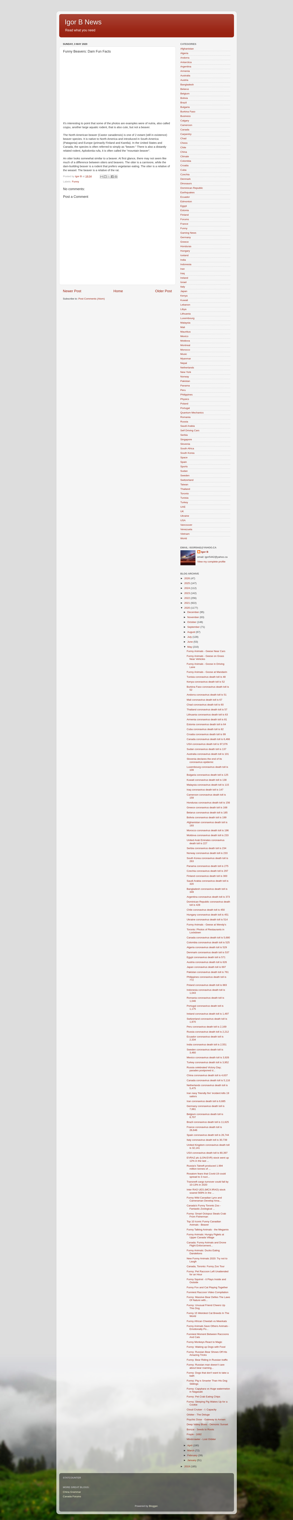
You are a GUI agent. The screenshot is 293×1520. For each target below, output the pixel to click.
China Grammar (72, 1492)
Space (184, 457)
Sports (184, 466)
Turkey (184, 502)
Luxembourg (187, 318)
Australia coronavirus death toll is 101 (208, 754)
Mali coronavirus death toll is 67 (204, 699)
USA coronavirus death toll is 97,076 (207, 744)
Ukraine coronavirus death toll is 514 (207, 919)
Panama (185, 385)
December (193, 612)
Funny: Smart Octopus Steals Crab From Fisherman (206, 1215)
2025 (187, 583)
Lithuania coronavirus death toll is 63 (207, 714)
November (193, 617)
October (192, 622)
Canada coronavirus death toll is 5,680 (208, 937)
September (194, 627)
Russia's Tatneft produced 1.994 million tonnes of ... (205, 1167)
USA (183, 520)
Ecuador (185, 197)
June (190, 641)
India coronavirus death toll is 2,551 (206, 1044)
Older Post (163, 291)
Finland (184, 214)
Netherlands (187, 367)
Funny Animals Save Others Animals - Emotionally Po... (208, 1327)
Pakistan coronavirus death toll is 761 (208, 972)
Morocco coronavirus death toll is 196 (208, 830)
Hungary (185, 250)
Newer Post (72, 291)
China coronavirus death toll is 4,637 (207, 1075)
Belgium (185, 93)
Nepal (183, 363)
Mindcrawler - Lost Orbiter (201, 1439)
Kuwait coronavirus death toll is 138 (206, 779)
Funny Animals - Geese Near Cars (206, 651)
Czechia (185, 174)
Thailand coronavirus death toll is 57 (207, 709)
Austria (184, 80)
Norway (184, 376)
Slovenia (185, 444)
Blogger (153, 1506)
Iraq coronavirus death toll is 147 (205, 789)
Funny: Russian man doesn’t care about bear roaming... (205, 1366)
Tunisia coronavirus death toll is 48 (206, 676)
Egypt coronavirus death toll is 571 (206, 957)
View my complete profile (211, 561)
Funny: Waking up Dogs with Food (206, 1346)
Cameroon (186, 125)
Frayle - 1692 (194, 1434)
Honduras (186, 246)
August (191, 632)
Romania (185, 417)
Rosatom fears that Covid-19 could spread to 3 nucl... (206, 1175)
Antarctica (186, 62)
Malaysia (185, 322)
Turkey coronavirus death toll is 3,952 (208, 1062)
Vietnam (185, 533)
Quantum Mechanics (192, 412)
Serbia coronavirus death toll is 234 (206, 848)
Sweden (185, 475)
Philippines (186, 394)
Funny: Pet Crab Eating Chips (203, 1396)
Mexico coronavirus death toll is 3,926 (208, 1057)
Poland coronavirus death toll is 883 (207, 985)
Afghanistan (187, 48)
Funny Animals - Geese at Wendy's (206, 924)
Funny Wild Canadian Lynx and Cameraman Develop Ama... (204, 1199)
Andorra (184, 57)
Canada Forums (72, 1496)
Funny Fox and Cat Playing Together (207, 1287)
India (183, 259)
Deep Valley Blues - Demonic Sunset (207, 1424)
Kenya (184, 295)
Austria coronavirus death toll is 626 (207, 962)
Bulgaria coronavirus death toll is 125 (207, 774)
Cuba (183, 170)
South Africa (187, 448)
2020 (187, 607)
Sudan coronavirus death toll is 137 (206, 749)
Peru (183, 390)
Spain (183, 462)
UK (182, 511)
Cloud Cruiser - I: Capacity (201, 1409)
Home (118, 291)
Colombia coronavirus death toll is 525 (208, 942)
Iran (182, 268)
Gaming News (188, 232)
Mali (182, 327)
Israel (183, 282)
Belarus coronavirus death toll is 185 (207, 812)
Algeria (184, 53)
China (183, 152)
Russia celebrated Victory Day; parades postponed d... (204, 1069)
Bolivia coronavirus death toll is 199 (206, 817)
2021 (187, 603)
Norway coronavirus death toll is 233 (207, 853)
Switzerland (187, 480)
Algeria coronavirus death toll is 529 (207, 947)
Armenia (185, 71)
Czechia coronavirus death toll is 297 (207, 871)
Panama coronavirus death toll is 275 (207, 866)
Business (185, 116)
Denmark (185, 179)
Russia (184, 421)
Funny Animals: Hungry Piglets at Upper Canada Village (205, 1236)
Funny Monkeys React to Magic (204, 1342)
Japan (183, 291)
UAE (183, 506)
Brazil (183, 102)
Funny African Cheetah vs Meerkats (207, 1321)
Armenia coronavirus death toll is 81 (207, 719)
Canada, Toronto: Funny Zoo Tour (205, 1266)
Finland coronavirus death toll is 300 (207, 876)
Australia (185, 75)
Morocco (185, 349)
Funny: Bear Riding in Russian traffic (207, 1359)
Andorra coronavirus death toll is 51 (206, 694)
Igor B (204, 551)
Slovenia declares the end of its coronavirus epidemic (204, 760)
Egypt (183, 206)
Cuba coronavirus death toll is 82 (205, 729)
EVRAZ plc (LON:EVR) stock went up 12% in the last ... (208, 1159)
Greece (184, 241)
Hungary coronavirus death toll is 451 (208, 914)
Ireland (184, 277)
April (190, 1445)
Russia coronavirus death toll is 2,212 (208, 1031)
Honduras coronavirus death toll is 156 (208, 802)
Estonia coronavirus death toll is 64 (206, 724)
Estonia (184, 210)
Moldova (185, 340)
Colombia (185, 161)
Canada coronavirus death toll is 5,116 (208, 1080)
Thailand (185, 489)
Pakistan (185, 381)
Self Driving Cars (189, 430)
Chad (183, 138)
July (190, 636)
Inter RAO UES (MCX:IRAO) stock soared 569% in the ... (206, 1191)
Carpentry (186, 134)
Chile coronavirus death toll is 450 (206, 909)
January (192, 1460)
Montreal (185, 345)
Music (183, 354)
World (183, 538)
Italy (182, 286)
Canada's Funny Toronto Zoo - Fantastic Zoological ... (204, 1207)
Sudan (184, 471)
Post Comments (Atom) (91, 298)
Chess (184, 143)
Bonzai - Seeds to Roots (200, 1429)
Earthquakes (187, 192)
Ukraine (184, 515)
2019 (187, 1466)
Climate (184, 156)
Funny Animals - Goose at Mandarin (207, 672)
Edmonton (186, 201)
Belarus (184, 89)
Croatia (184, 165)
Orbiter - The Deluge (198, 1414)
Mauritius (185, 331)
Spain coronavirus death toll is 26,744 (208, 1135)
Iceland (184, 255)
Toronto (184, 493)
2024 (187, 588)
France (184, 223)
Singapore (186, 439)
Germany (185, 237)
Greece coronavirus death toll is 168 (207, 807)
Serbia (184, 435)
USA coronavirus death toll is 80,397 (207, 1152)
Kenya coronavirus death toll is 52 (206, 681)
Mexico (184, 336)
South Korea (187, 453)
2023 (187, 593)
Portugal (185, 408)
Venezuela (186, 529)
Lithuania (185, 313)
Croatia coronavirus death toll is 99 (206, 734)
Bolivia (184, 98)
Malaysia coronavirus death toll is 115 (208, 784)
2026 (187, 578)
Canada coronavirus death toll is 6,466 (208, 739)
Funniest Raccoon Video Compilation (207, 1292)
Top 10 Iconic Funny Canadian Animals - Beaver (204, 1223)
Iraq (182, 273)
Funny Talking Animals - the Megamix (208, 1229)
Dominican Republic (191, 188)
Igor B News (83, 22)
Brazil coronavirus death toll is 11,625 (208, 1122)
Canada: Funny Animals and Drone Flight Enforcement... (206, 1244)
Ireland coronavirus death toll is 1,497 (208, 1013)
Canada (184, 129)
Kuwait (184, 300)
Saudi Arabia (187, 426)
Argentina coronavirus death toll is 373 (208, 896)
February (192, 1455)
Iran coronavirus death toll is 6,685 (206, 1101)
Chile (183, 147)
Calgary (184, 120)
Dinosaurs (186, 183)
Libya (183, 309)
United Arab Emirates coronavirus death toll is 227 (205, 842)
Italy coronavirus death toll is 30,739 (207, 1139)
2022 (187, 598)
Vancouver (186, 524)
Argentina (185, 66)
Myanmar (185, 358)
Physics (184, 399)
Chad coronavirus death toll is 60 (205, 704)
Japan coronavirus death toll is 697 (206, 967)
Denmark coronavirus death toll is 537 (208, 952)
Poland (184, 403)
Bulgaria (185, 107)
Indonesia (186, 264)
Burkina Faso (187, 111)
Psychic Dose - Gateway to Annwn (206, 1419)
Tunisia (184, 497)
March (191, 1450)
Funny (75, 181)
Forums (184, 219)
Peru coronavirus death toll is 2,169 (206, 1026)
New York (185, 372)
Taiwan (184, 484)
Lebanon (185, 304)
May (190, 646)
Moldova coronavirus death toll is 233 (208, 835)
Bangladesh (187, 84)
